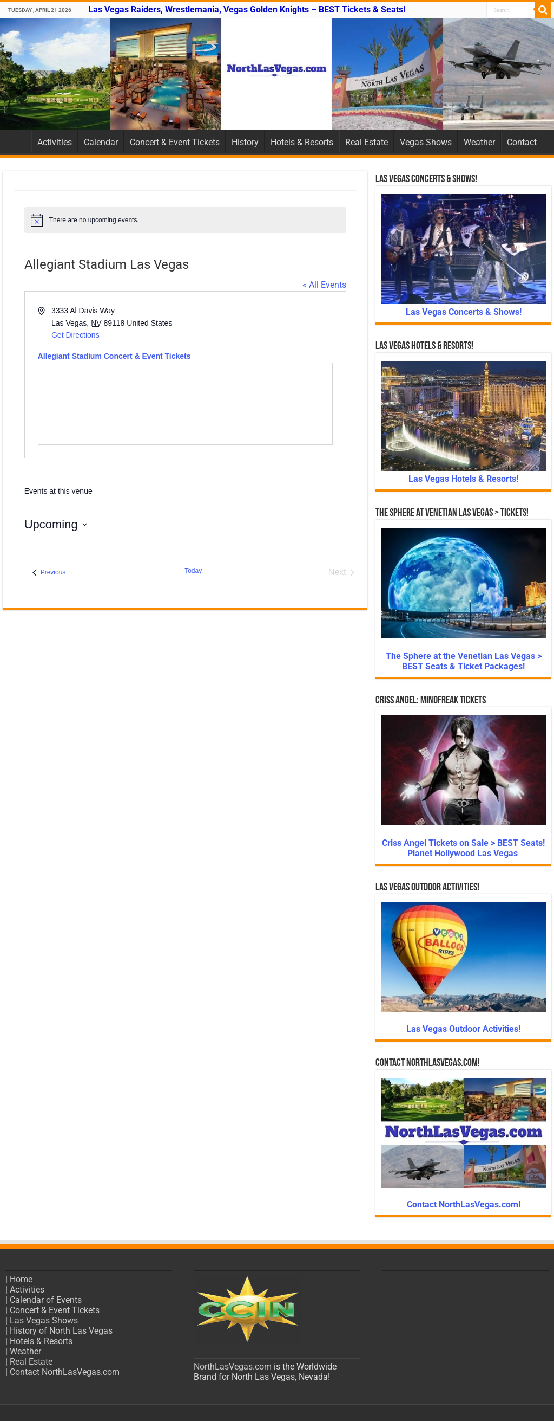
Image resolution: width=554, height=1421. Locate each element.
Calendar (101, 142)
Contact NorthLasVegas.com (65, 1372)
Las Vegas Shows (44, 1320)
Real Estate (366, 142)
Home (17, 141)
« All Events (324, 285)
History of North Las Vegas (61, 1331)
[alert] (185, 220)
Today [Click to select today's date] (193, 570)
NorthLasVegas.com (233, 1366)
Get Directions (75, 335)
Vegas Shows (426, 142)
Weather (479, 142)
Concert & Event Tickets (175, 142)
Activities (54, 142)
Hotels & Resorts (302, 142)
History (245, 142)
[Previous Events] (49, 572)
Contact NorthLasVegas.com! (463, 1204)
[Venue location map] (185, 403)
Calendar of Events (46, 1300)
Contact (522, 142)
